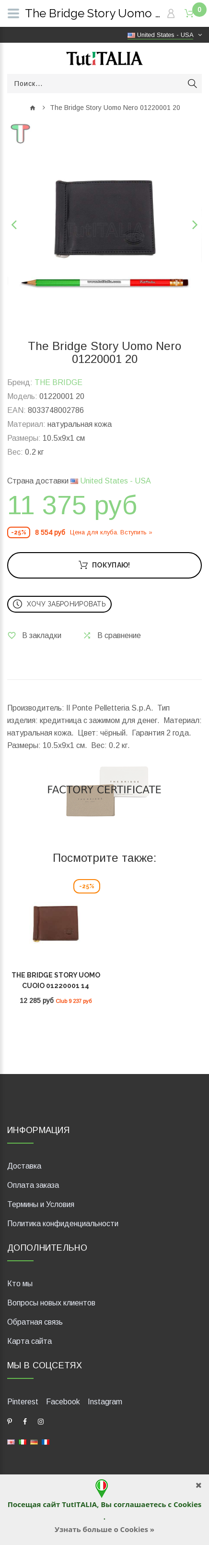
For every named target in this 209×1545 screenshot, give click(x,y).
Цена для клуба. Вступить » (111, 532)
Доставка (24, 1166)
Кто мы (20, 1283)
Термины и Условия (40, 1204)
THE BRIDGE (58, 382)
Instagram (105, 1402)
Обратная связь (35, 1322)
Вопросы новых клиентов (51, 1303)
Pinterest (22, 1402)
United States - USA (110, 481)
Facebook (63, 1402)
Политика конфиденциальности (62, 1223)
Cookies (187, 1504)
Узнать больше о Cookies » (104, 1529)
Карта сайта (29, 1341)
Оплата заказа (33, 1185)
